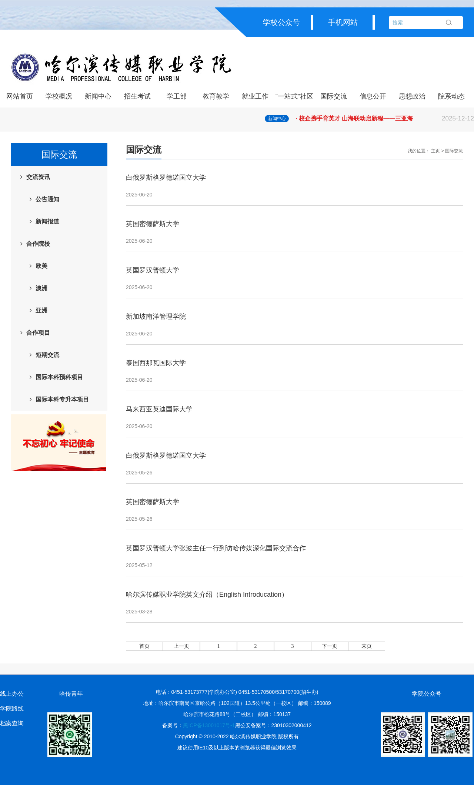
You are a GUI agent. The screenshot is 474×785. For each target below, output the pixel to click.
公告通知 (47, 199)
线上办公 (12, 693)
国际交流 (333, 96)
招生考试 (137, 96)
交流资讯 (38, 177)
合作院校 (38, 244)
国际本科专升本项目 (62, 399)
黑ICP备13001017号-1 (209, 725)
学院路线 (12, 708)
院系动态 (451, 96)
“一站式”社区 (294, 96)
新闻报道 (47, 221)
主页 (435, 150)
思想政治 (412, 96)
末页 (366, 646)
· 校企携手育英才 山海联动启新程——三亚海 (385, 118)
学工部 (177, 96)
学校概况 (59, 96)
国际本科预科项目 (59, 377)
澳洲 (41, 288)
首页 (144, 646)
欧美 (41, 266)
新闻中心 (98, 96)
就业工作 (255, 96)
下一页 (329, 646)
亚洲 (41, 310)
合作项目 (38, 332)
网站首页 (19, 96)
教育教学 (216, 96)
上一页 (181, 646)
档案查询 (12, 723)
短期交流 (47, 355)
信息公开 (373, 96)
